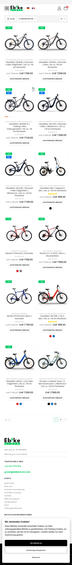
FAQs (6, 505)
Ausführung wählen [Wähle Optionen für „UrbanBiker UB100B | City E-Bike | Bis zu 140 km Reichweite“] (52, 330)
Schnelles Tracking (12, 492)
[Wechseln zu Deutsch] (28, 8)
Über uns (8, 486)
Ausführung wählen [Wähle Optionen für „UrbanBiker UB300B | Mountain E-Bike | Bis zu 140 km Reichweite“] (52, 79)
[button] (6, 8)
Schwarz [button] (50, 208)
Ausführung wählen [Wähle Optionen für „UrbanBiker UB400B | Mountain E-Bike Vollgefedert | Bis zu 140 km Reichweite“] (19, 79)
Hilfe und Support (12, 499)
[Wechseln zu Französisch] (33, 8)
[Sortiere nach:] (27, 18)
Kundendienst (10, 502)
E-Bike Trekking (11, 121)
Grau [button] (21, 271)
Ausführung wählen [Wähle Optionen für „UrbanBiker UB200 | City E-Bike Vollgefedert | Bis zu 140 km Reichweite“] (19, 398)
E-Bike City (42, 186)
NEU (8, 93)
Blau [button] (53, 336)
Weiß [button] (53, 208)
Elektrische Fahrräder (25, 60)
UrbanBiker (23, 251)
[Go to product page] (19, 40)
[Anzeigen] (62, 18)
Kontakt (7, 495)
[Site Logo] (16, 8)
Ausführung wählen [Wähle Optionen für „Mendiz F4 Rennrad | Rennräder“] (19, 265)
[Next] (66, 419)
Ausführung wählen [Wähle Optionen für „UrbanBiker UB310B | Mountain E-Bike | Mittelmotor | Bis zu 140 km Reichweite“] (52, 140)
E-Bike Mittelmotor (45, 121)
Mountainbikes (48, 251)
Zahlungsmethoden (13, 508)
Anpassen (36, 557)
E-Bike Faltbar (51, 186)
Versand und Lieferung (14, 489)
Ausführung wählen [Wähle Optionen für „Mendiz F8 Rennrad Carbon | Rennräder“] (19, 330)
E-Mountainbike (11, 60)
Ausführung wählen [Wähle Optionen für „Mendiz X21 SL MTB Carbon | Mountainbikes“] (52, 267)
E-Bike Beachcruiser (45, 379)
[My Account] (59, 8)
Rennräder (15, 251)
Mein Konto (9, 483)
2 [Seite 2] (60, 419)
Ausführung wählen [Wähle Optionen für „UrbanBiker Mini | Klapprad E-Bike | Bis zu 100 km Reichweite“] (52, 202)
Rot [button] (17, 271)
